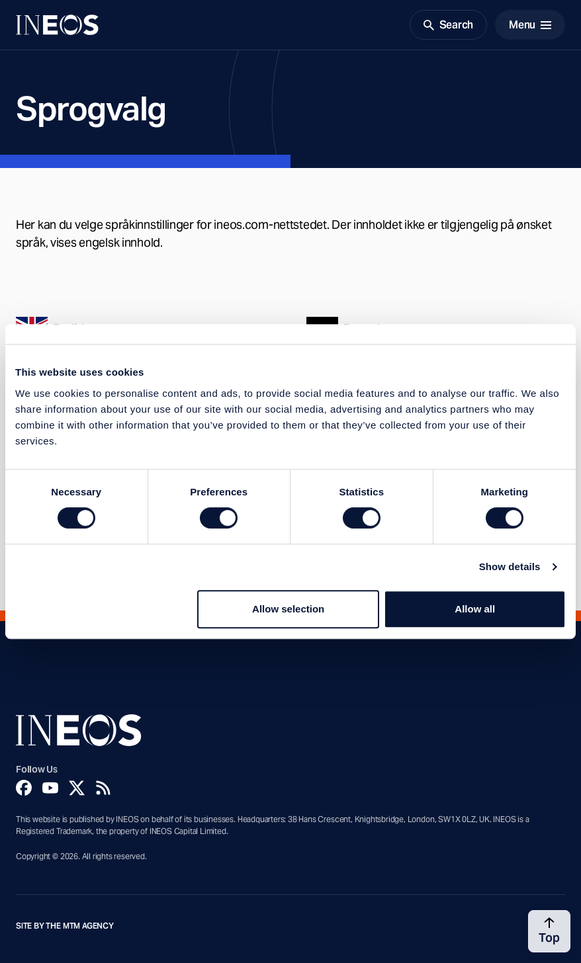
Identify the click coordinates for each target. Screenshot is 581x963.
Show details (510, 566)
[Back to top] (549, 931)
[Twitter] (77, 788)
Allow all (475, 608)
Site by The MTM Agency (65, 926)
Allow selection (288, 608)
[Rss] (103, 788)
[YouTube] (50, 788)
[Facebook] (24, 788)
